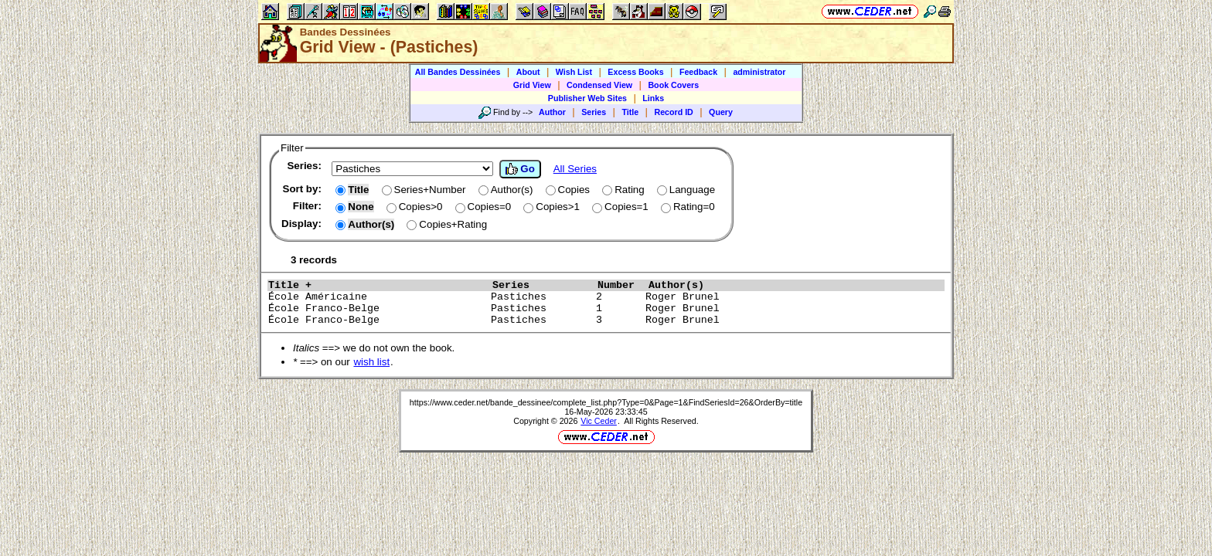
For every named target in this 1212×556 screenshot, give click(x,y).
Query (721, 112)
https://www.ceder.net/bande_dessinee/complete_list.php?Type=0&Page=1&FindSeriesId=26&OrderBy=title (606, 402)
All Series (575, 169)
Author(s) (772, 285)
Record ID (673, 112)
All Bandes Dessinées (458, 71)
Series (593, 112)
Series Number (566, 285)
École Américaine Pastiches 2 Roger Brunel (580, 297)
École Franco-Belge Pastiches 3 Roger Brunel (580, 320)
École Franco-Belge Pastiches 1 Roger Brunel (580, 308)
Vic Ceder (598, 420)
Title (629, 112)
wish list (371, 362)
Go (520, 169)
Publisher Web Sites (587, 98)
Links (653, 98)
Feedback (698, 71)
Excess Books (635, 71)
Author (552, 112)
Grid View (532, 85)
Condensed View (599, 85)
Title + (376, 285)
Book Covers (673, 85)
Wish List (574, 71)
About (528, 71)
